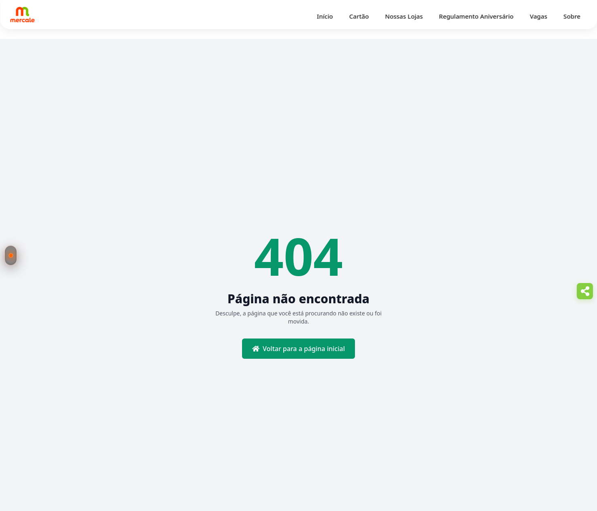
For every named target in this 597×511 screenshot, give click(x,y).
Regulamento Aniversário (476, 16)
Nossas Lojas (404, 16)
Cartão (359, 16)
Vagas (538, 16)
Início (325, 16)
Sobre (571, 16)
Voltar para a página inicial (298, 348)
